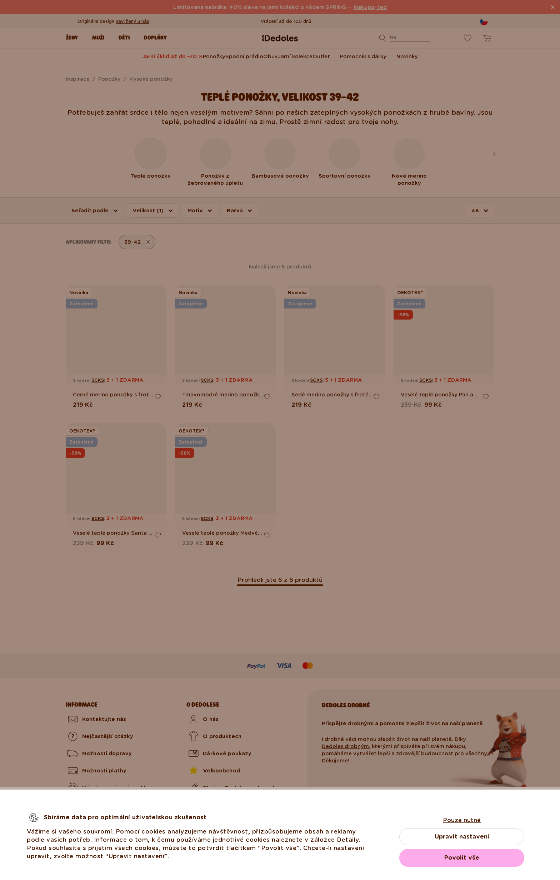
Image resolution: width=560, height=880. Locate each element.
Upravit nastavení (462, 836)
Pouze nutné (462, 820)
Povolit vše (461, 857)
